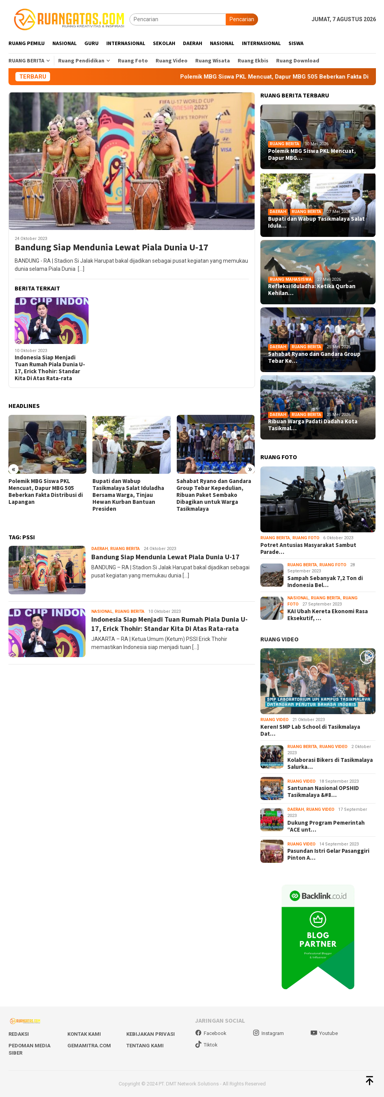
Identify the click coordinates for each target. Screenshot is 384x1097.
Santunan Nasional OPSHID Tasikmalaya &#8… (323, 791)
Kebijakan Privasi (150, 1034)
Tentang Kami (145, 1045)
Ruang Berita (125, 548)
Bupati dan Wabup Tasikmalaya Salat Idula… (316, 222)
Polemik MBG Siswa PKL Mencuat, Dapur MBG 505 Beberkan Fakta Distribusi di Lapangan (45, 491)
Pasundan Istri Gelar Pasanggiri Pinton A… (328, 854)
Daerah (99, 548)
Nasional (101, 611)
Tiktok (206, 1045)
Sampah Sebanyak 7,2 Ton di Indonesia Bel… (325, 582)
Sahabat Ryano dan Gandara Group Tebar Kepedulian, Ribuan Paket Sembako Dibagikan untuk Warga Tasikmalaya (213, 495)
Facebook (210, 1033)
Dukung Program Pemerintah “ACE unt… (326, 826)
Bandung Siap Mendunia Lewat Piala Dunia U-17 (111, 247)
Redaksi (18, 1034)
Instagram (268, 1033)
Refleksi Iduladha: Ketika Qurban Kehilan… (311, 290)
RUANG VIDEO (279, 639)
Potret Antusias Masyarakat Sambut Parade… (308, 548)
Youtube (324, 1033)
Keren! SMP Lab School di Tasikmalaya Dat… (310, 730)
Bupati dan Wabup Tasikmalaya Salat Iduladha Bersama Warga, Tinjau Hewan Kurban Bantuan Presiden (128, 495)
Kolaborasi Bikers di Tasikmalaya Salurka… (330, 763)
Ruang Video (274, 719)
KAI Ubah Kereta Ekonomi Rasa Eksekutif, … (327, 615)
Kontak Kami (84, 1034)
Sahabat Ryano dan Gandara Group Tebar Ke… (314, 357)
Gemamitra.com (89, 1045)
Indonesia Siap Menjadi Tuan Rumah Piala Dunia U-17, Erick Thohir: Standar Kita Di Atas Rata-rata (50, 368)
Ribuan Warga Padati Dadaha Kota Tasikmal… (312, 425)
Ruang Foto (305, 537)
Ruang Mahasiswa (291, 279)
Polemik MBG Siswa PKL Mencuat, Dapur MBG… (312, 154)
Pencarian (242, 19)
